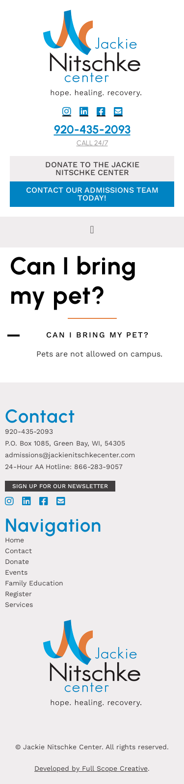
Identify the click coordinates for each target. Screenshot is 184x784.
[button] (92, 230)
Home (14, 540)
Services (19, 604)
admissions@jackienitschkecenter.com (70, 455)
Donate (17, 561)
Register (18, 594)
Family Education (34, 583)
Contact (18, 551)
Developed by (58, 768)
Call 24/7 (92, 143)
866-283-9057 (98, 466)
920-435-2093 (92, 129)
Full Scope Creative (115, 768)
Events (16, 572)
